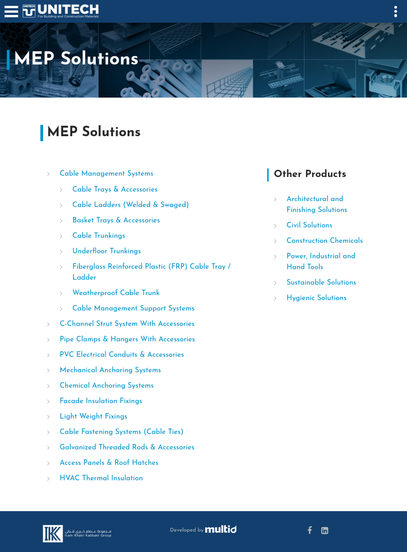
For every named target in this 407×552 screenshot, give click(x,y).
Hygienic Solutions (317, 298)
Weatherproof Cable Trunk (116, 293)
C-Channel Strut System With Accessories (127, 324)
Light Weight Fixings (93, 416)
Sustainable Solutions (322, 282)
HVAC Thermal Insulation (101, 478)
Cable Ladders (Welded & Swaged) (131, 205)
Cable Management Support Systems (134, 308)
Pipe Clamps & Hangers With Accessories (127, 339)
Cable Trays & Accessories (115, 189)
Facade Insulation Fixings (101, 401)
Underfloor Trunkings (107, 251)
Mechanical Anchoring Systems (110, 370)
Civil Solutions (310, 225)
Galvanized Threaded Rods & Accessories (127, 447)
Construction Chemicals (325, 241)
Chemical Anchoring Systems (107, 385)
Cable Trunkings (99, 236)
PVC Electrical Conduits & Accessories (122, 355)
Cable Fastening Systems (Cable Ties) (122, 432)
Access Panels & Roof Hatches (109, 463)
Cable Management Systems (106, 173)
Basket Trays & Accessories (116, 220)
